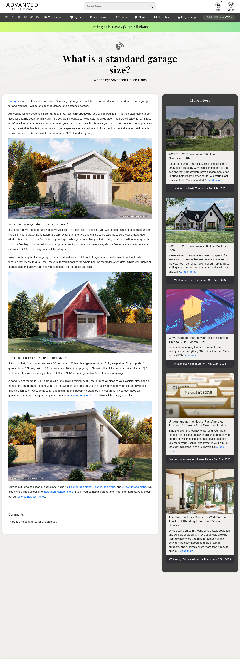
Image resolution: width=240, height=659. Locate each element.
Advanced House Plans (81, 395)
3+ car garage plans (134, 486)
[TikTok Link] (31, 17)
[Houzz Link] (37, 17)
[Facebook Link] (25, 17)
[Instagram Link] (13, 17)
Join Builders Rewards (219, 17)
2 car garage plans (104, 486)
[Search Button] (151, 6)
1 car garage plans (80, 486)
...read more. (213, 180)
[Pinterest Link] (6, 17)
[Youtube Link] (19, 17)
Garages (14, 101)
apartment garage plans (58, 491)
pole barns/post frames (31, 496)
